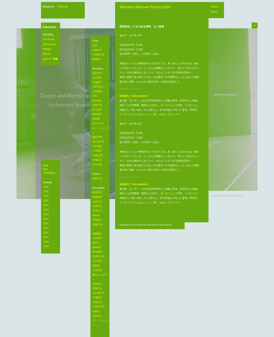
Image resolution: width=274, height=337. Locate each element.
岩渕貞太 (97, 100)
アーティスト (51, 39)
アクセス (51, 49)
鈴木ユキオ (98, 123)
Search (214, 11)
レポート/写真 (51, 59)
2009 (46, 241)
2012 (46, 228)
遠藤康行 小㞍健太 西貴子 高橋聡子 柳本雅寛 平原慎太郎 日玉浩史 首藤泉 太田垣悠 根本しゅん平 (99, 254)
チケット (51, 54)
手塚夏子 (97, 82)
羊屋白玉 (97, 160)
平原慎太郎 (98, 54)
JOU (94, 96)
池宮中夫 (97, 73)
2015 (46, 214)
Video (46, 246)
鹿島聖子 (97, 114)
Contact (214, 6)
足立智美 (97, 164)
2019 (46, 205)
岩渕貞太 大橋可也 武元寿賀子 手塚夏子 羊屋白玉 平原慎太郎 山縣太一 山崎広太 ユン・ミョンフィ (100, 304)
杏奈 (94, 45)
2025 (46, 191)
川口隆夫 (97, 150)
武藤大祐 (97, 178)
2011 (46, 232)
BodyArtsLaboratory (51, 169)
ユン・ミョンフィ (100, 130)
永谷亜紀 (97, 91)
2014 (46, 218)
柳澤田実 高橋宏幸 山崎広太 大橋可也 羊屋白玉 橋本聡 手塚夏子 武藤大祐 (97, 208)
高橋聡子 (97, 59)
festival (63, 7)
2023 (46, 196)
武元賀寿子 (98, 141)
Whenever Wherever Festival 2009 (146, 7)
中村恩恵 (97, 146)
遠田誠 (96, 118)
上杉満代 (97, 77)
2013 (46, 223)
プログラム (51, 34)
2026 (46, 187)
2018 (46, 209)
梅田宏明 (97, 137)
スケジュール (51, 44)
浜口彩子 (97, 109)
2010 (46, 237)
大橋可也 (97, 105)
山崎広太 (97, 49)
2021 (46, 200)
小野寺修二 (98, 86)
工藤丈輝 (97, 155)
